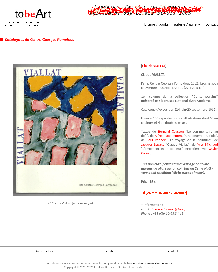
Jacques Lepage (152, 144)
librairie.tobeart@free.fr (169, 209)
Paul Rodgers (157, 140)
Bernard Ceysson (171, 131)
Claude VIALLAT (153, 66)
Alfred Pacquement (169, 136)
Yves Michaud (207, 144)
